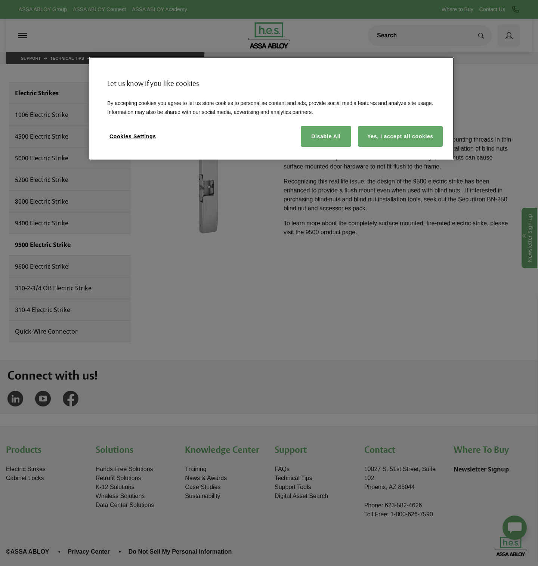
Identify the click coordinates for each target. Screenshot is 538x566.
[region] (271, 108)
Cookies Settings (132, 136)
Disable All (326, 136)
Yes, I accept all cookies (400, 136)
